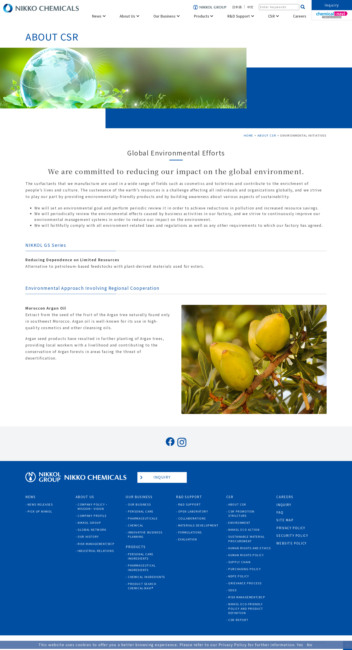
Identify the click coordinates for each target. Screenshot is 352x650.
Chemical (135, 525)
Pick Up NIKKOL (40, 511)
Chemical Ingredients (146, 577)
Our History (88, 536)
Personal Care (141, 511)
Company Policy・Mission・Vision (93, 506)
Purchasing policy (244, 569)
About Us (127, 16)
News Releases (40, 504)
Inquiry (332, 5)
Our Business (164, 16)
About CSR (237, 504)
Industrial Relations (96, 551)
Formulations (190, 532)
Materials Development (198, 525)
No (309, 644)
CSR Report (238, 620)
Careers (299, 16)
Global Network (92, 529)
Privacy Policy (290, 528)
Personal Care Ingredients (141, 556)
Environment (239, 522)
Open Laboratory (193, 511)
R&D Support (238, 16)
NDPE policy (238, 576)
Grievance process (245, 583)
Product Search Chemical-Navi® (142, 586)
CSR (271, 16)
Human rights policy (246, 555)
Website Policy (291, 543)
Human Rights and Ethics (249, 548)
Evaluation (187, 539)
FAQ (279, 512)
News (96, 16)
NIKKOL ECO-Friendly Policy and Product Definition (245, 608)
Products (201, 16)
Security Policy (292, 535)
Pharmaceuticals (143, 518)
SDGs (232, 590)
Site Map (284, 520)
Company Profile (92, 515)
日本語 (237, 7)
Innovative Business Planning (145, 534)
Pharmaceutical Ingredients (142, 567)
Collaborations (192, 518)
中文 (250, 7)
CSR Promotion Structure (241, 513)
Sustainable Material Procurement (246, 539)
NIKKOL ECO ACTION (244, 529)
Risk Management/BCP (96, 544)
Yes (300, 644)
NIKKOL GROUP (89, 522)
